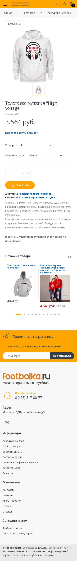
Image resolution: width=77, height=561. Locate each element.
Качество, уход (11, 467)
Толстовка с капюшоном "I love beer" (21, 266)
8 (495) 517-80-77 (28, 397)
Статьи (7, 506)
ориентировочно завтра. (36, 193)
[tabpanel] (22, 284)
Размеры (8, 473)
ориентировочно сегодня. (39, 197)
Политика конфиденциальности (21, 462)
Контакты (8, 489)
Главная (7, 12)
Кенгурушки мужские (59, 12)
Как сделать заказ (13, 440)
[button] (58, 3)
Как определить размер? (21, 132)
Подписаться (62, 355)
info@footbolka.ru (26, 393)
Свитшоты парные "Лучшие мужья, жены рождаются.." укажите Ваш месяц (53, 269)
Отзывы (7, 511)
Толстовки (28, 12)
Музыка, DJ (14, 23)
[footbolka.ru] (20, 4)
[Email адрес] (27, 355)
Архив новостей (12, 500)
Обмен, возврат (12, 446)
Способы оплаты (12, 451)
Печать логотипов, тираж (18, 533)
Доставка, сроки (12, 457)
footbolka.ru (13, 547)
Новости (8, 495)
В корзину (20, 185)
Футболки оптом (12, 528)
